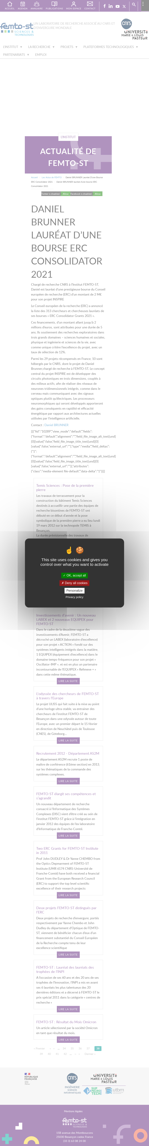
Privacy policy (74, 597)
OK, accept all (74, 575)
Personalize (74, 590)
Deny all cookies (74, 583)
